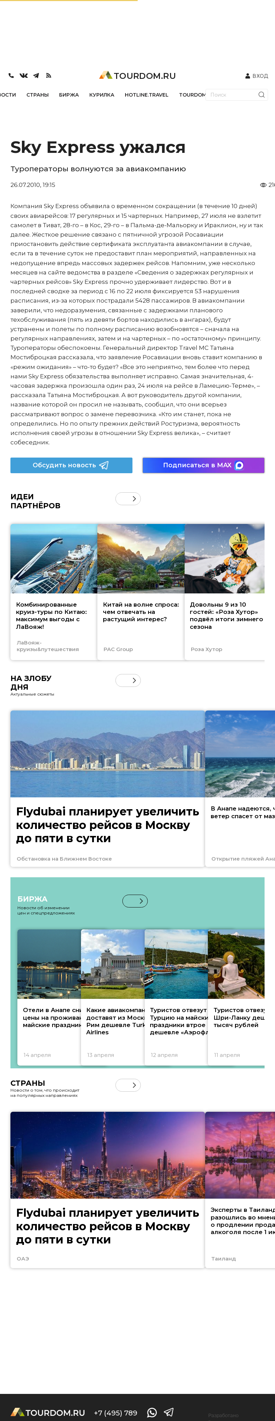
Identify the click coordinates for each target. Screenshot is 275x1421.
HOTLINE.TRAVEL (147, 95)
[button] (134, 498)
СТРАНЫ (37, 95)
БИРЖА (69, 95)
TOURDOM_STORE (202, 95)
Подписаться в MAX (203, 465)
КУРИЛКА (101, 95)
